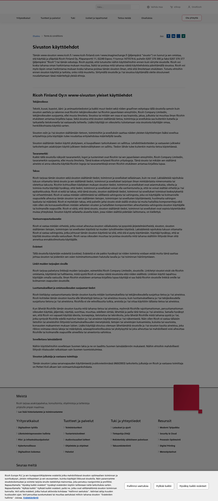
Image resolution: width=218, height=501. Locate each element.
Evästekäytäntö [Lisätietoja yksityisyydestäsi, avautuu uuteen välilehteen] (30, 497)
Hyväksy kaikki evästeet (193, 485)
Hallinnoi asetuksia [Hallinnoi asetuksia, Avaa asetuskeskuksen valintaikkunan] (137, 485)
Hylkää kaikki (164, 485)
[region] (109, 486)
